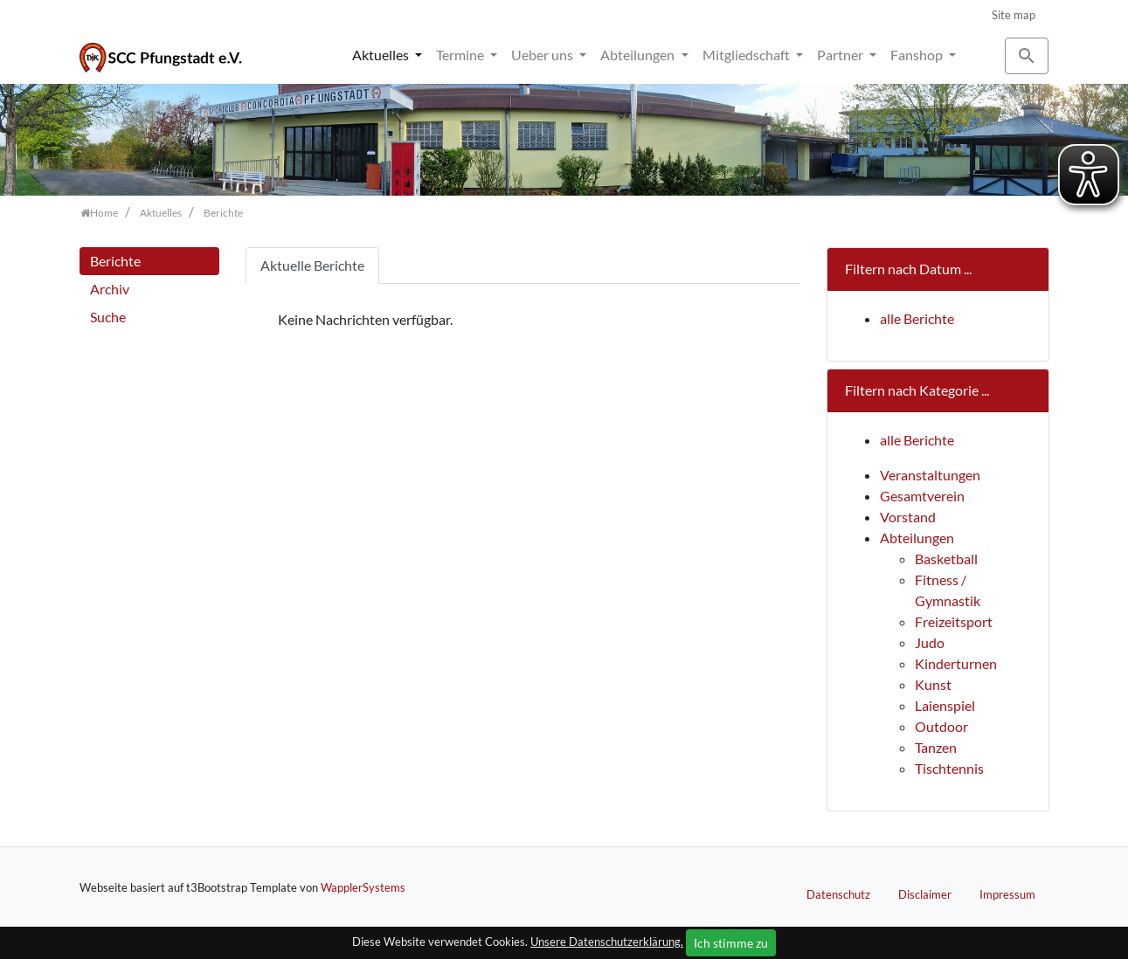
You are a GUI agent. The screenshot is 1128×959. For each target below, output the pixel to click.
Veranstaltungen (930, 474)
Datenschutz (838, 894)
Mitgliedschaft (747, 54)
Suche (108, 316)
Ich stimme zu (731, 942)
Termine (461, 54)
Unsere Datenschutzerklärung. (606, 942)
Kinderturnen (956, 663)
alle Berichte (917, 318)
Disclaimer (925, 894)
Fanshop (917, 54)
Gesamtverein (922, 495)
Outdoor (941, 726)
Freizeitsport (954, 621)
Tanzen (936, 747)
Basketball (946, 558)
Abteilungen (638, 54)
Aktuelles (382, 54)
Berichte (115, 260)
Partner (841, 54)
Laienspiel (945, 705)
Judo (930, 642)
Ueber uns (543, 54)
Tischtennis (949, 768)
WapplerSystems (363, 887)
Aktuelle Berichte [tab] (312, 265)
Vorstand (908, 516)
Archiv (109, 288)
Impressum (1007, 894)
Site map (1013, 15)
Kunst (933, 684)
